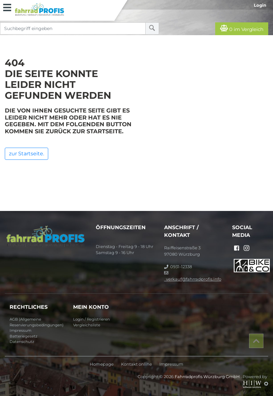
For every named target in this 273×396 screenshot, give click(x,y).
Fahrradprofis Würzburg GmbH (208, 376)
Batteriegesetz (23, 336)
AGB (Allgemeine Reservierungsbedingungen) (37, 322)
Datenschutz (22, 341)
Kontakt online (136, 364)
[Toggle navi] (7, 7)
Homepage (102, 364)
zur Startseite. (26, 154)
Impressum (20, 330)
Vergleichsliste (86, 325)
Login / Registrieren (91, 319)
